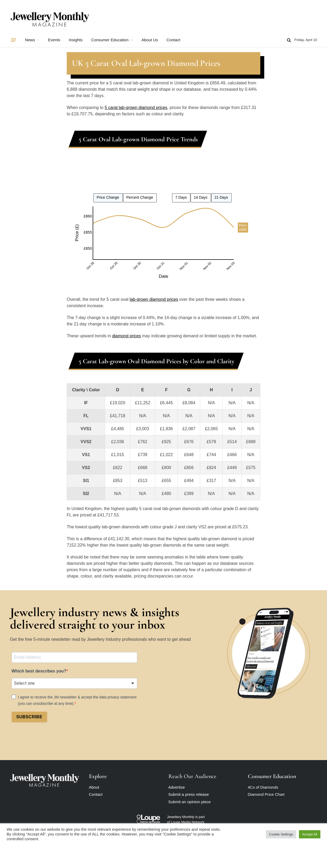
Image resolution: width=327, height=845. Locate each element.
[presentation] (52, 739)
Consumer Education (109, 40)
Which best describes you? (39, 671)
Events (54, 40)
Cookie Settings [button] (281, 834)
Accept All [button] (309, 834)
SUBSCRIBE (29, 717)
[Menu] (13, 39)
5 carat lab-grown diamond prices (136, 107)
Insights (76, 40)
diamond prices (126, 336)
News (30, 40)
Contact (173, 40)
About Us (150, 40)
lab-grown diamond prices (153, 299)
